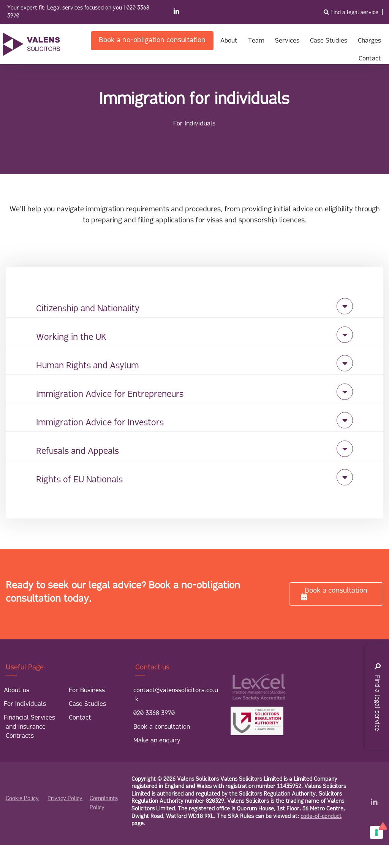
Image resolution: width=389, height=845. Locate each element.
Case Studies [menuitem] (87, 704)
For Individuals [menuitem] (25, 704)
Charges (369, 41)
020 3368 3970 (154, 713)
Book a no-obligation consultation (152, 40)
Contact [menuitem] (80, 718)
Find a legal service (352, 13)
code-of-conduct (321, 817)
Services (287, 41)
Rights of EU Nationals (79, 480)
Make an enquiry (156, 741)
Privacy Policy (64, 799)
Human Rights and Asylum (87, 366)
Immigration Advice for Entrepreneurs (109, 394)
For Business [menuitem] (87, 691)
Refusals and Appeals (77, 451)
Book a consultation (334, 593)
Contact (370, 59)
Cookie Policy (22, 799)
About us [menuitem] (16, 691)
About (228, 41)
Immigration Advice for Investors (100, 423)
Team (256, 41)
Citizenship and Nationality (87, 309)
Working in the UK (71, 337)
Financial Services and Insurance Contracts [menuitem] (29, 727)
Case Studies (328, 41)
